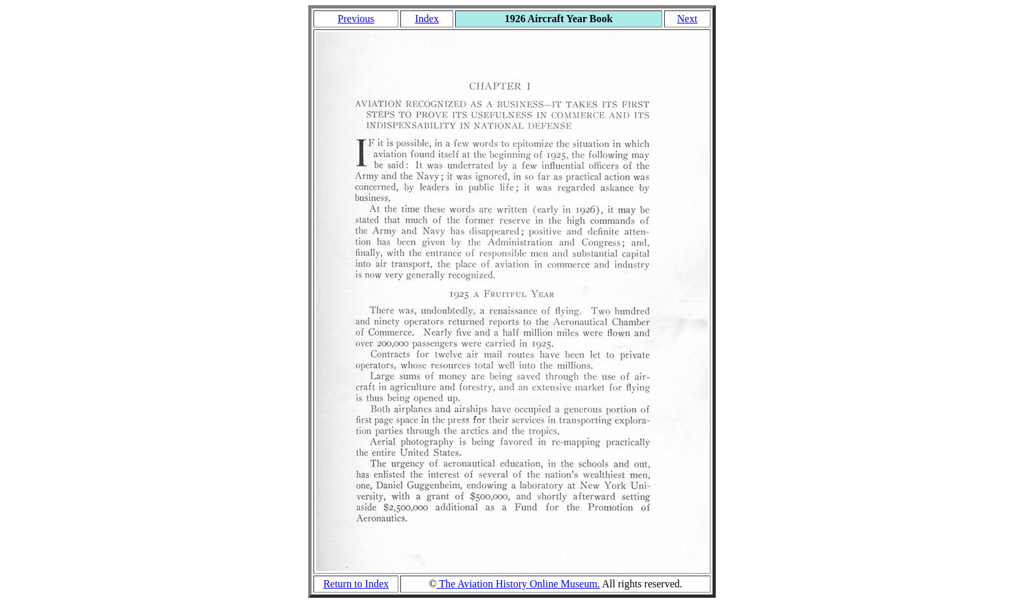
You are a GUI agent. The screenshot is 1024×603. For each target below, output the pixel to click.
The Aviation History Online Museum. (518, 583)
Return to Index (356, 583)
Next (687, 18)
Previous (356, 18)
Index (426, 18)
